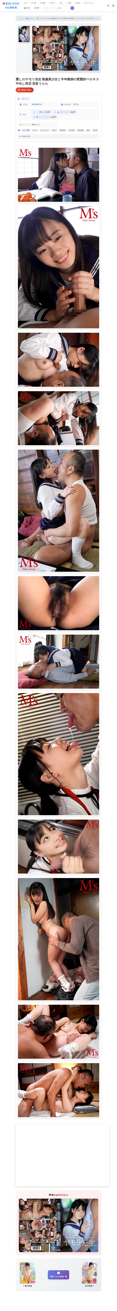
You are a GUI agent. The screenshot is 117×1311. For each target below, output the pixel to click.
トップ (20, 19)
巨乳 (80, 3)
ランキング (92, 3)
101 (53, 3)
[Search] (56, 8)
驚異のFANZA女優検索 (10, 5)
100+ (43, 3)
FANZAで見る (25, 90)
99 (33, 3)
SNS (37, 8)
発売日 (26, 8)
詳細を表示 (26, 143)
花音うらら (30, 19)
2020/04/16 (37, 106)
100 (70, 3)
